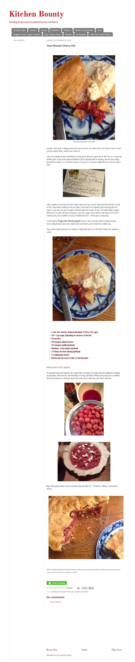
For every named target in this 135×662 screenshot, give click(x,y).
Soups (44, 30)
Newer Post (51, 649)
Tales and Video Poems (100, 34)
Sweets (33, 30)
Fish (99, 30)
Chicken (67, 30)
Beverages (81, 34)
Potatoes (55, 30)
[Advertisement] (84, 628)
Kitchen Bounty (36, 14)
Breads (68, 34)
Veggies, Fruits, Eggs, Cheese (26, 34)
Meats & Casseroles (84, 30)
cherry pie (55, 592)
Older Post (117, 649)
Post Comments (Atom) (63, 655)
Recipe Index (20, 30)
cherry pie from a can (66, 592)
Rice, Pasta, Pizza (53, 34)
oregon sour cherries (81, 592)
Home (84, 649)
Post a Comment (55, 602)
